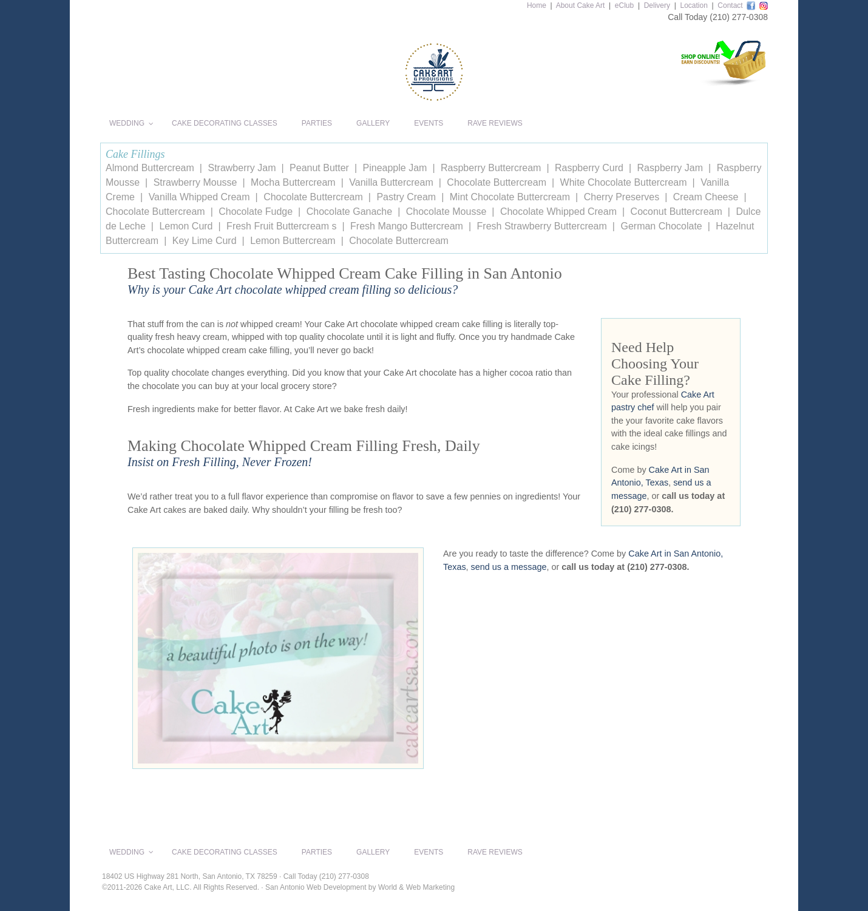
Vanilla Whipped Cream (199, 197)
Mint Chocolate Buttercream (510, 197)
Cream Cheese (706, 197)
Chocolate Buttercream (496, 182)
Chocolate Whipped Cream (558, 211)
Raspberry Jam (670, 168)
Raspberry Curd (589, 168)
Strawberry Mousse (195, 182)
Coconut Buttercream (676, 211)
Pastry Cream (406, 197)
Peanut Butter (319, 168)
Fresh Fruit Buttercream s (281, 226)
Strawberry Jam (242, 168)
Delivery (657, 5)
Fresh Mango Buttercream (406, 226)
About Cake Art (580, 5)
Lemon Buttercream (293, 240)
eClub (624, 5)
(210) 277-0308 (739, 17)
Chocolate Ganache (349, 211)
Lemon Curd (185, 226)
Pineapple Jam (395, 168)
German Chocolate (661, 226)
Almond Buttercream (150, 168)
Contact (729, 5)
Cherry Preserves (621, 197)
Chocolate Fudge (256, 211)
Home (536, 5)
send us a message (509, 567)
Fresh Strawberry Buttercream (542, 226)
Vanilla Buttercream (391, 182)
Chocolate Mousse (446, 211)
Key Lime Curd (204, 240)
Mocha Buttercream (293, 182)
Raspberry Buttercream (491, 168)
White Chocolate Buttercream (623, 182)
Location (693, 5)
